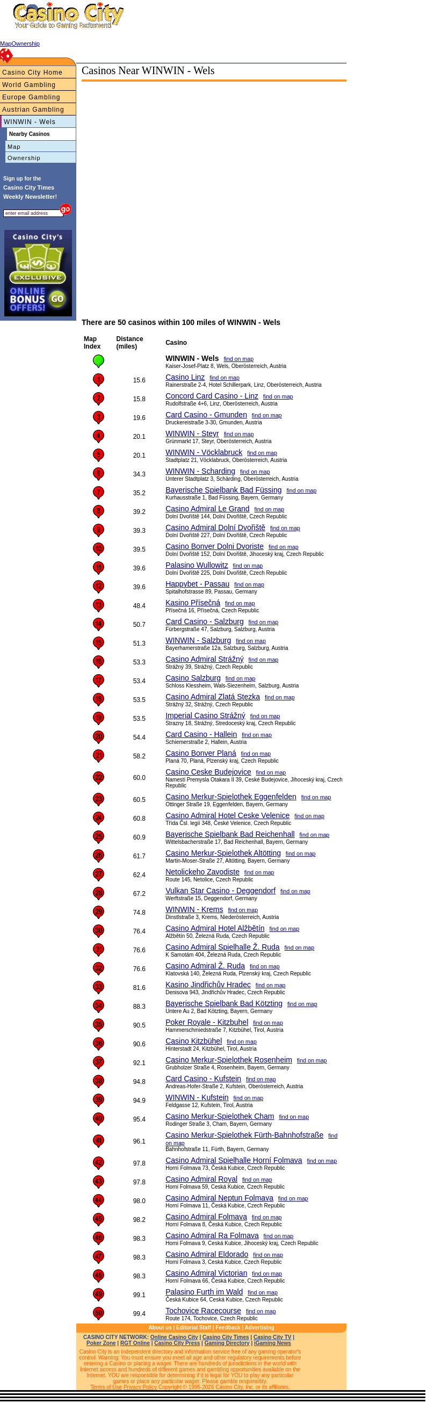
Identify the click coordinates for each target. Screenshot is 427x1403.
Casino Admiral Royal (201, 1179)
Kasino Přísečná (192, 602)
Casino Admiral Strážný (204, 659)
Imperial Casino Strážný (205, 715)
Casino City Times (225, 1337)
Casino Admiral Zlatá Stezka (212, 696)
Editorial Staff (193, 1327)
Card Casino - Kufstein (203, 1078)
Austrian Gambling (33, 109)
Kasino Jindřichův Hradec (208, 984)
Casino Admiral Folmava (206, 1216)
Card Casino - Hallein (201, 734)
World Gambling (29, 85)
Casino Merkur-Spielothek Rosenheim (228, 1059)
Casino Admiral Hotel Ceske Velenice (227, 815)
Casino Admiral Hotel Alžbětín (214, 928)
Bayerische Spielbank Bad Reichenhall (229, 834)
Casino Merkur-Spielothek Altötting (223, 853)
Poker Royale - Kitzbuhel (206, 1022)
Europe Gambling (31, 97)
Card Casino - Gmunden (206, 414)
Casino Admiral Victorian (206, 1273)
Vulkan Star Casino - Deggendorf (220, 890)
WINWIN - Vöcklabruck (203, 452)
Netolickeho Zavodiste (202, 871)
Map (14, 146)
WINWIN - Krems (194, 909)
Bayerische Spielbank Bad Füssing (223, 490)
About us (159, 1327)
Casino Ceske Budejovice (208, 772)
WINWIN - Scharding (200, 471)
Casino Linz (185, 377)
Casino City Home (32, 72)
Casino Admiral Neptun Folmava (219, 1198)
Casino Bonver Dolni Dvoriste (214, 546)
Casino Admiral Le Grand (207, 508)
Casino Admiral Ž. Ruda (205, 965)
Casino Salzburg (193, 678)
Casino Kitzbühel (193, 1041)
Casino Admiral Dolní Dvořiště (215, 527)
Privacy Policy (140, 1387)
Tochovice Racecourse (203, 1310)
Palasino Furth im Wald (204, 1292)
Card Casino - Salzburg (204, 621)
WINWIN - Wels (30, 122)
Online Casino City (174, 1337)
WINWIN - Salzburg (198, 640)
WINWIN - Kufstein (196, 1097)
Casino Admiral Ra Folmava (212, 1235)
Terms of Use (106, 1387)
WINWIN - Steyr (192, 433)
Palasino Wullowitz (196, 565)
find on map (238, 359)
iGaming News (272, 1343)
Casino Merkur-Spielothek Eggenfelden (230, 796)
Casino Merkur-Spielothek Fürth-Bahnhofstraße (244, 1135)
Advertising (259, 1327)
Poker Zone (100, 1343)
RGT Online (135, 1343)
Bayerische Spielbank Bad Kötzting (224, 1003)
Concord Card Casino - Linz (211, 396)
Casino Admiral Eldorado (206, 1254)
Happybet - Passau (197, 584)
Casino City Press (177, 1343)
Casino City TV (273, 1337)
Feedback (227, 1327)
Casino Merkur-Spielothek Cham (219, 1116)
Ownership (24, 158)
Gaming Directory (227, 1343)
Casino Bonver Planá (200, 753)
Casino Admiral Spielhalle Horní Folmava (233, 1160)
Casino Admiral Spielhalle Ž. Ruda (222, 947)
